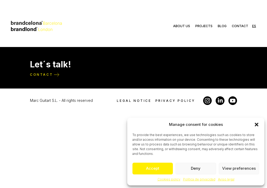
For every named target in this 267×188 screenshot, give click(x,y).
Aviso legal (226, 179)
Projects (204, 26)
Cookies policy (168, 179)
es (254, 26)
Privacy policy (175, 101)
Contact (240, 26)
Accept (152, 168)
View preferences (239, 168)
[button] (256, 124)
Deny (196, 168)
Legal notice (134, 101)
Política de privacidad (199, 179)
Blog (222, 26)
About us (181, 26)
